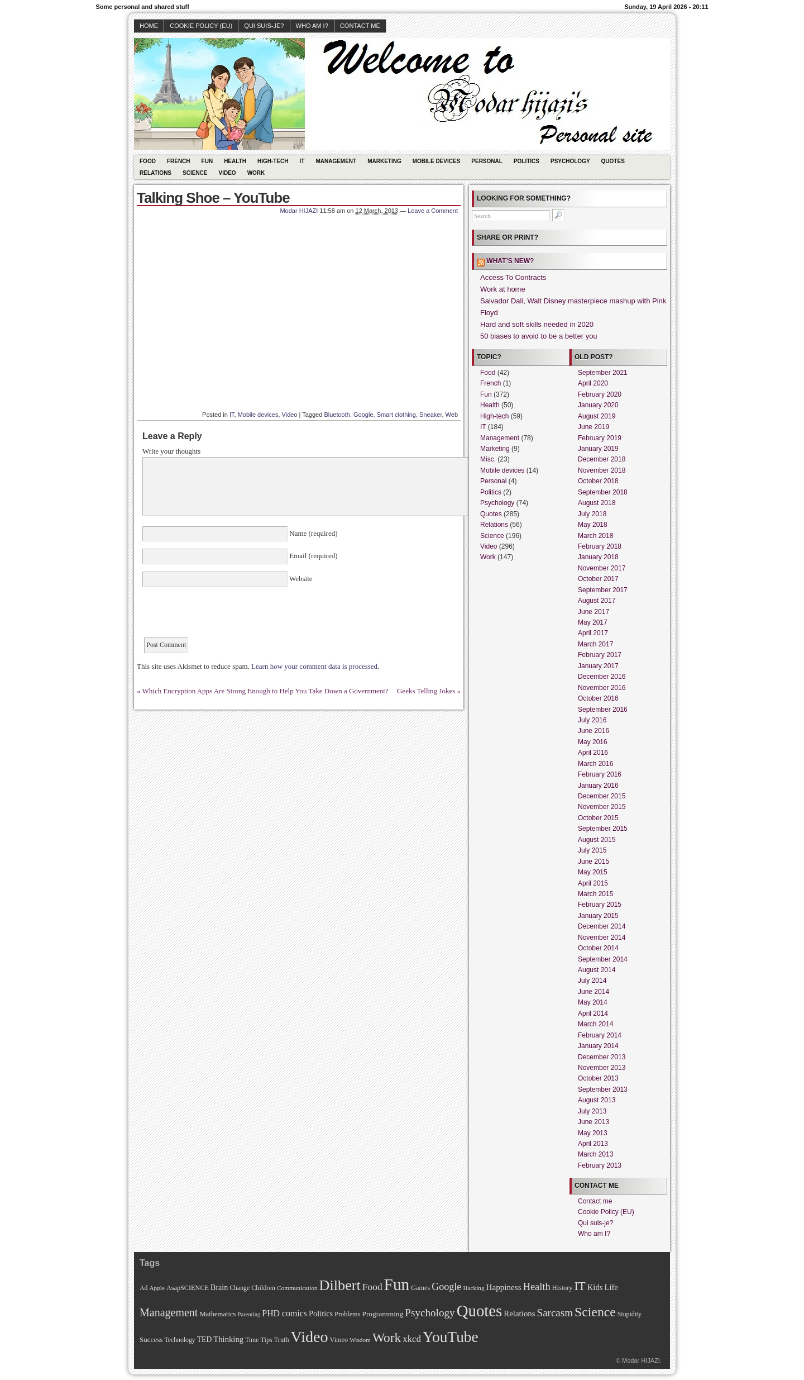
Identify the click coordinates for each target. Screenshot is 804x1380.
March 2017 (595, 644)
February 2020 (599, 394)
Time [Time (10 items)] (252, 1340)
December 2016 (601, 677)
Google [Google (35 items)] (446, 1286)
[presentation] (227, 615)
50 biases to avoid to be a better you (538, 336)
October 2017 (598, 579)
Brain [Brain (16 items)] (219, 1287)
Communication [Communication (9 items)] (297, 1287)
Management (335, 161)
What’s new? (510, 261)
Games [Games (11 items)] (420, 1288)
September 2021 (603, 373)
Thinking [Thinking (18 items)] (228, 1339)
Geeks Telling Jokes (426, 691)
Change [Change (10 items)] (239, 1288)
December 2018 (601, 459)
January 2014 (598, 1046)
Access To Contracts (513, 277)
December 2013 (601, 1057)
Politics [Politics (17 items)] (321, 1313)
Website (300, 578)
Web (452, 414)
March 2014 (595, 1024)
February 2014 (599, 1035)
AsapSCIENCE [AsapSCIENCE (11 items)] (187, 1288)
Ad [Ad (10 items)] (143, 1288)
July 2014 (592, 980)
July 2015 (592, 850)
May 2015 (592, 872)
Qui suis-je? (264, 25)
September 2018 (603, 492)
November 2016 (601, 688)
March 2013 (595, 1154)
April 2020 (593, 383)
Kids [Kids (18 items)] (595, 1287)
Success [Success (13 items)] (151, 1339)
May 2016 (592, 742)
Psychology (570, 161)
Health (235, 161)
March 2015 (595, 894)
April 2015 (593, 883)
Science (195, 173)
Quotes (613, 161)
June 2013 (593, 1122)
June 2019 (593, 427)
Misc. (488, 459)
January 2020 (598, 405)
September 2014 (603, 959)
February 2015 (599, 904)
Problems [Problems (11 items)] (347, 1314)
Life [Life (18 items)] (611, 1287)
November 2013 (601, 1068)
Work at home (502, 289)
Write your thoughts (171, 451)
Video (227, 173)
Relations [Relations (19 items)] (519, 1313)
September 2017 (603, 590)
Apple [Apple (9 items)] (157, 1287)
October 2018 (598, 481)
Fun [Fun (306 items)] (397, 1284)
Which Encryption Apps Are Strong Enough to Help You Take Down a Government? (265, 691)
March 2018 (595, 536)
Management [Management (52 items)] (169, 1312)
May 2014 (592, 1002)
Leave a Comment (433, 210)
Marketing (384, 161)
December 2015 (601, 796)
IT (302, 161)
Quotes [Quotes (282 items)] (479, 1311)
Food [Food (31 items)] (372, 1286)
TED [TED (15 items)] (204, 1339)
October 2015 (598, 818)
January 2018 (598, 557)
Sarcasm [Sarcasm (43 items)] (555, 1313)
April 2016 (593, 752)
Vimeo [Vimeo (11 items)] (339, 1340)
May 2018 (592, 525)
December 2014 (601, 926)
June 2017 (593, 612)
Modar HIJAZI (299, 210)
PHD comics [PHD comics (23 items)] (284, 1313)
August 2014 (596, 970)
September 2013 (603, 1089)
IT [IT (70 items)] (579, 1286)
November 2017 (601, 568)
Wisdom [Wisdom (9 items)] (360, 1339)
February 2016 (599, 774)
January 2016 (598, 785)
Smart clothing (396, 414)
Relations (155, 173)
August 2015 (596, 840)
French (178, 161)
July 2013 (592, 1111)
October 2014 (598, 948)
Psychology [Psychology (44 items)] (429, 1313)
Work (256, 173)
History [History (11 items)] (562, 1288)
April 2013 (593, 1144)
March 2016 (595, 764)
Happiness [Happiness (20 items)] (503, 1287)
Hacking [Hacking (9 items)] (473, 1287)
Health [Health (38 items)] (537, 1286)
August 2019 (596, 416)
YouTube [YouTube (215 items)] (450, 1337)
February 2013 (599, 1165)
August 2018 (596, 503)
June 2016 (593, 731)
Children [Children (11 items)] (263, 1288)
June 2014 (593, 992)
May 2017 (592, 622)
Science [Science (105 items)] (595, 1312)
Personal (486, 161)
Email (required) (313, 555)
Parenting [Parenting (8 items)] (248, 1314)
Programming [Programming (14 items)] (382, 1314)
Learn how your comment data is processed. (315, 666)
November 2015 (601, 807)
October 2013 (598, 1078)
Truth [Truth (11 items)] (281, 1340)
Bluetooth (337, 414)
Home (149, 25)
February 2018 (599, 546)
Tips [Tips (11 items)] (266, 1340)
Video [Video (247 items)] (309, 1336)
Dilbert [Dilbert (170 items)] (340, 1285)
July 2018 (592, 514)
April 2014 (593, 1013)
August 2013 (596, 1100)
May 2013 (592, 1133)
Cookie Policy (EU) (201, 25)
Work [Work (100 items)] (386, 1337)
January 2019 (598, 449)
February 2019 (599, 438)
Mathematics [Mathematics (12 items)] (217, 1314)
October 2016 (598, 698)
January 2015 (598, 916)
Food (148, 161)
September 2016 (603, 709)
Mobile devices (437, 161)
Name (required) (313, 533)
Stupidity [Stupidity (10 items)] (630, 1314)
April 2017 (593, 633)
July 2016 (592, 720)
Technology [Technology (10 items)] (179, 1340)
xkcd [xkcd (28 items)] (412, 1339)
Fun (207, 161)
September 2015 (603, 828)
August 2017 (596, 601)
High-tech (273, 161)
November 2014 (601, 937)
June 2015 (593, 861)
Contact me (360, 25)
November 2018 (601, 470)
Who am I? (312, 25)
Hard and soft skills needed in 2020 (537, 324)
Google (363, 414)
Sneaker (430, 414)
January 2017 (598, 666)
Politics (526, 161)
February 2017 (599, 655)
